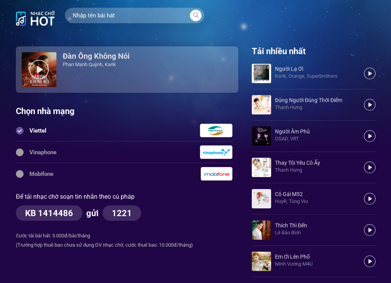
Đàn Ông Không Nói (96, 56)
